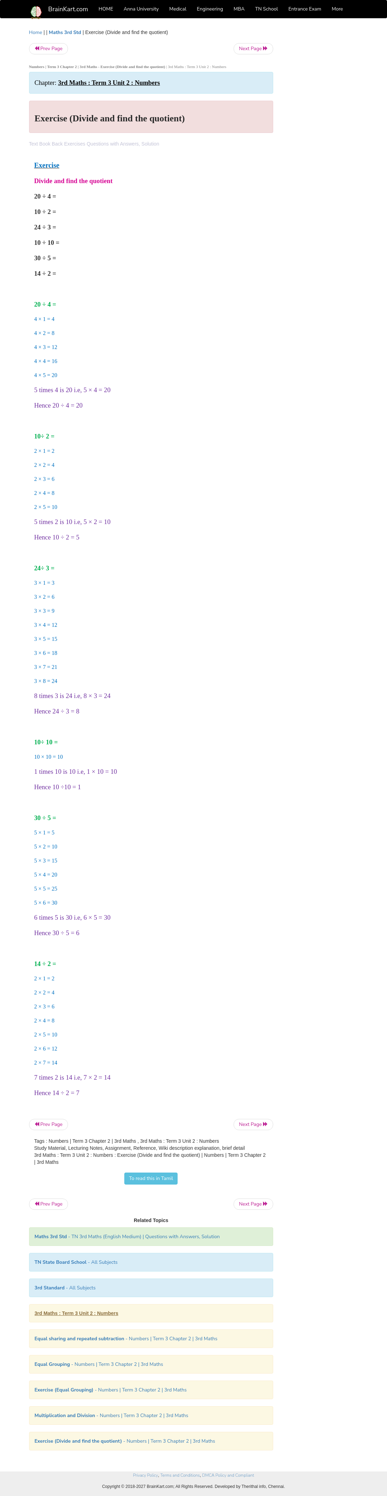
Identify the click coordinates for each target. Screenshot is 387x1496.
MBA (239, 9)
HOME (106, 9)
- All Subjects (76, 1262)
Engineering (210, 9)
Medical (177, 9)
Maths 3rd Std (65, 32)
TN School (266, 9)
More (337, 9)
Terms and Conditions (180, 1475)
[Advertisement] (321, 134)
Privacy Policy (145, 1475)
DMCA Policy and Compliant (228, 1475)
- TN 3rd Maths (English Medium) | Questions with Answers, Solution (127, 1236)
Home (35, 32)
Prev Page (48, 48)
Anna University (141, 9)
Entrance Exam (305, 9)
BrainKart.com (68, 9)
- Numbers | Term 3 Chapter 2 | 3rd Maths (126, 1338)
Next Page (253, 48)
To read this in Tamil (151, 1178)
